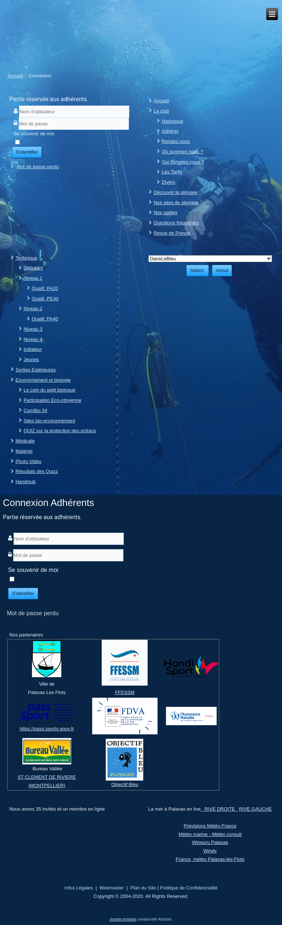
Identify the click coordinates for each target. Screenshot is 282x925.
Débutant (33, 268)
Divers (168, 182)
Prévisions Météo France (210, 826)
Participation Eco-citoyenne (53, 400)
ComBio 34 (35, 410)
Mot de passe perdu (38, 166)
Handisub (25, 481)
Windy (210, 851)
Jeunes (31, 359)
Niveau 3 (33, 329)
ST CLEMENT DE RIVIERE (47, 777)
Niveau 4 (33, 339)
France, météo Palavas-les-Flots (210, 859)
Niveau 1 (33, 278)
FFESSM (124, 692)
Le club (161, 111)
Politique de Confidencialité (189, 888)
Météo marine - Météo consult (210, 834)
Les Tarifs (172, 172)
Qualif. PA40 (45, 319)
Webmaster (112, 888)
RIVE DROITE (219, 809)
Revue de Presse (171, 233)
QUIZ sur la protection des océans (60, 430)
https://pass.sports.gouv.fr (46, 728)
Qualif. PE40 (45, 298)
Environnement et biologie (42, 380)
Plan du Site (143, 888)
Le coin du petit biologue (49, 390)
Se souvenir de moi (34, 133)
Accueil (15, 75)
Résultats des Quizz (36, 471)
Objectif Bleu (124, 784)
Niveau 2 (33, 308)
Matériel (23, 451)
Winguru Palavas (210, 842)
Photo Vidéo (28, 461)
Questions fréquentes (176, 222)
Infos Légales (79, 888)
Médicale (25, 441)
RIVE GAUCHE (255, 809)
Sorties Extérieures (35, 369)
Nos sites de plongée (175, 202)
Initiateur (33, 349)
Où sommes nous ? (182, 151)
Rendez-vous (176, 141)
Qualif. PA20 (45, 288)
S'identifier (27, 152)
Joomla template (122, 919)
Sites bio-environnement (49, 420)
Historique (172, 121)
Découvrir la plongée (175, 192)
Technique (26, 258)
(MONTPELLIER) (46, 785)
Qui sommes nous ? (183, 162)
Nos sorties (165, 212)
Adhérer (170, 131)
